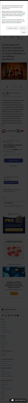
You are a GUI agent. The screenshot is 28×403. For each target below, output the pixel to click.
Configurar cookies (12, 28)
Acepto (23, 32)
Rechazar (23, 28)
